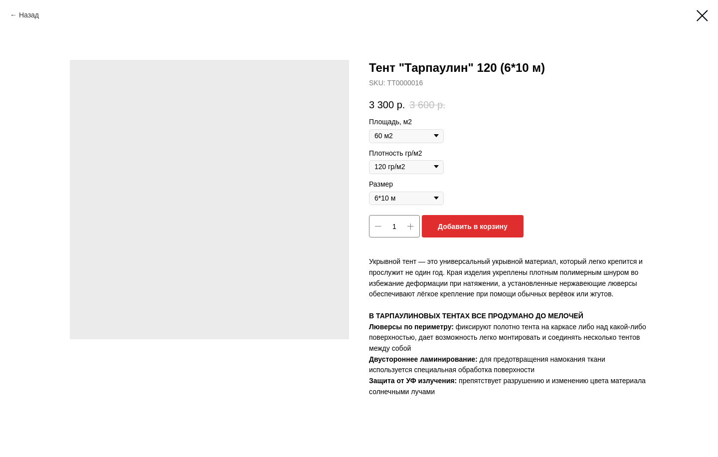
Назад (29, 15)
